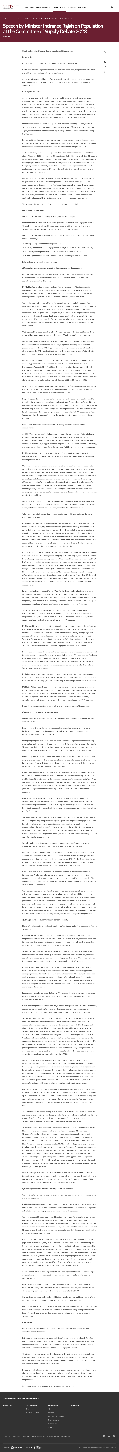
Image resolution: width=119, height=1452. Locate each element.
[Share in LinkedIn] (104, 71)
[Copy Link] (104, 57)
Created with (14, 1447)
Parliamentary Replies (56, 1416)
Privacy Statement (53, 1436)
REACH (25, 1436)
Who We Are (29, 7)
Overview (29, 1409)
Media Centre (58, 7)
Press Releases (53, 1420)
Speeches (51, 1427)
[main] (59, 702)
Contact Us (82, 7)
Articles (51, 1413)
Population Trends (32, 1413)
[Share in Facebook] (104, 66)
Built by (36, 1447)
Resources (72, 7)
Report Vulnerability (38, 1436)
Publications (52, 1424)
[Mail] (104, 61)
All (49, 1409)
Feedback (15, 1436)
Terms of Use (65, 1436)
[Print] (104, 51)
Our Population (42, 7)
